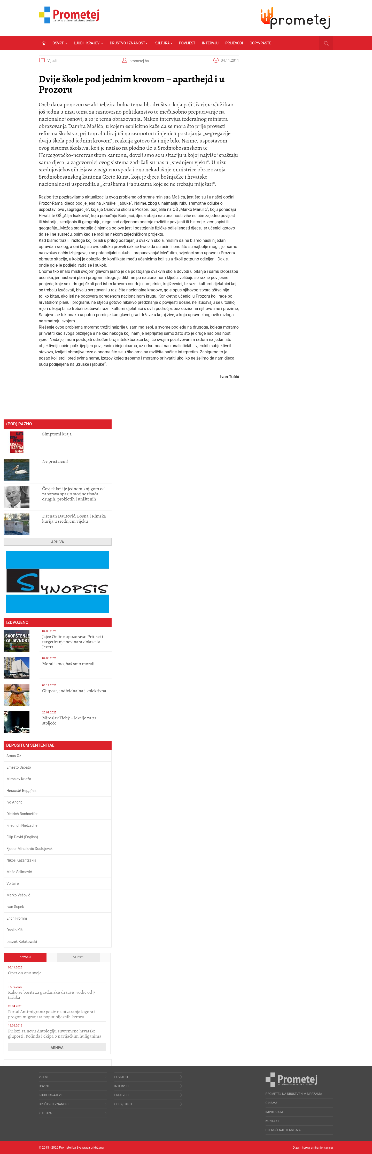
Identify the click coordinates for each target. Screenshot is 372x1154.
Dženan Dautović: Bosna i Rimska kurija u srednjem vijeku (74, 518)
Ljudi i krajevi (88, 43)
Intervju (210, 43)
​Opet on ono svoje (25, 973)
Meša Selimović (19, 872)
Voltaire (12, 883)
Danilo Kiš (14, 930)
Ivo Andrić (14, 802)
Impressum (274, 1112)
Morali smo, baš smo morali (68, 663)
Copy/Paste (260, 43)
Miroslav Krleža (18, 779)
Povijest (187, 43)
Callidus (327, 1147)
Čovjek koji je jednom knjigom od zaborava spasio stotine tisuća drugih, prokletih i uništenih (73, 494)
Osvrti (59, 43)
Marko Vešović (18, 895)
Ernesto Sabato (18, 767)
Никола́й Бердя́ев (21, 791)
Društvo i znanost (129, 43)
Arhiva (57, 542)
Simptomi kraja (57, 434)
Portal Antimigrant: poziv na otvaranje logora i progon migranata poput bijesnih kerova (52, 1014)
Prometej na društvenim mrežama (294, 1094)
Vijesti (52, 61)
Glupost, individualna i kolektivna (74, 691)
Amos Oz (13, 756)
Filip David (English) (22, 837)
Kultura (163, 43)
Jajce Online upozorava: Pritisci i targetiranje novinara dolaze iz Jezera (72, 641)
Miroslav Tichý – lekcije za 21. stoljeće (69, 720)
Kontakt (272, 1121)
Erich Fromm (16, 918)
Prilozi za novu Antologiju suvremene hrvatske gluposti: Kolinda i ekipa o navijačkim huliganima (54, 1033)
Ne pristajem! (55, 461)
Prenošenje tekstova (283, 1130)
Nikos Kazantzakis (21, 860)
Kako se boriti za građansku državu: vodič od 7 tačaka (51, 994)
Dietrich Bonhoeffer (22, 814)
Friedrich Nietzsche (21, 825)
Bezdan (25, 957)
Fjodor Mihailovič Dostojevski (29, 849)
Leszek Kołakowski (21, 942)
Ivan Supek (15, 907)
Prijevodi (234, 43)
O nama (271, 1103)
